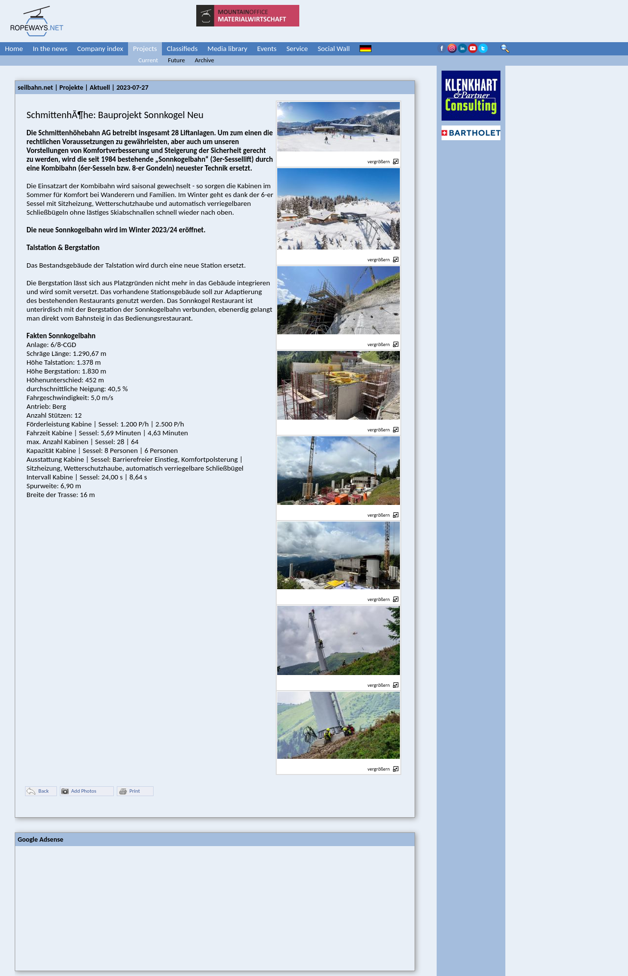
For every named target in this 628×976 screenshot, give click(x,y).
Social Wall (333, 48)
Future (176, 60)
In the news (50, 48)
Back (37, 791)
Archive (204, 60)
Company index (100, 48)
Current (148, 60)
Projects (145, 48)
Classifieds (182, 48)
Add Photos (78, 791)
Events (267, 48)
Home (14, 48)
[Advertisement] (88, 907)
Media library (227, 48)
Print (129, 791)
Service (297, 48)
